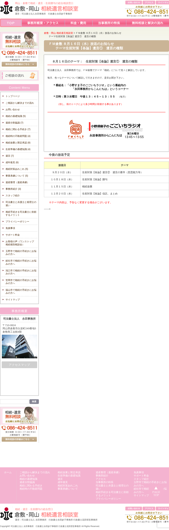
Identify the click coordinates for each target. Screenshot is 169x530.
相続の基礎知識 (16, 116)
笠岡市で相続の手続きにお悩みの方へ (21, 282)
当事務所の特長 (104, 482)
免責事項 (10, 228)
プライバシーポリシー (17, 221)
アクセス (101, 478)
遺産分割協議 (14, 122)
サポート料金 (13, 234)
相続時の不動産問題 (18, 136)
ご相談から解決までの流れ (20, 103)
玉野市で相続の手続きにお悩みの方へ (21, 252)
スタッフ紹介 (13, 195)
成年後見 (12, 162)
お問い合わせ (13, 109)
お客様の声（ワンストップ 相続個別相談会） (21, 243)
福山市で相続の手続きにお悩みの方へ (21, 291)
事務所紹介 (13, 189)
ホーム (8, 472)
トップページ (13, 96)
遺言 (10, 155)
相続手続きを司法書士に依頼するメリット (21, 213)
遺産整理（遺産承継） (17, 182)
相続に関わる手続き (18, 129)
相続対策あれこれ (17, 169)
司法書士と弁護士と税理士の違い (21, 203)
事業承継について (17, 175)
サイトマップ (13, 299)
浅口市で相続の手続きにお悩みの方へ (21, 272)
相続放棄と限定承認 (18, 142)
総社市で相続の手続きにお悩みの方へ (21, 262)
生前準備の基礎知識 (18, 149)
